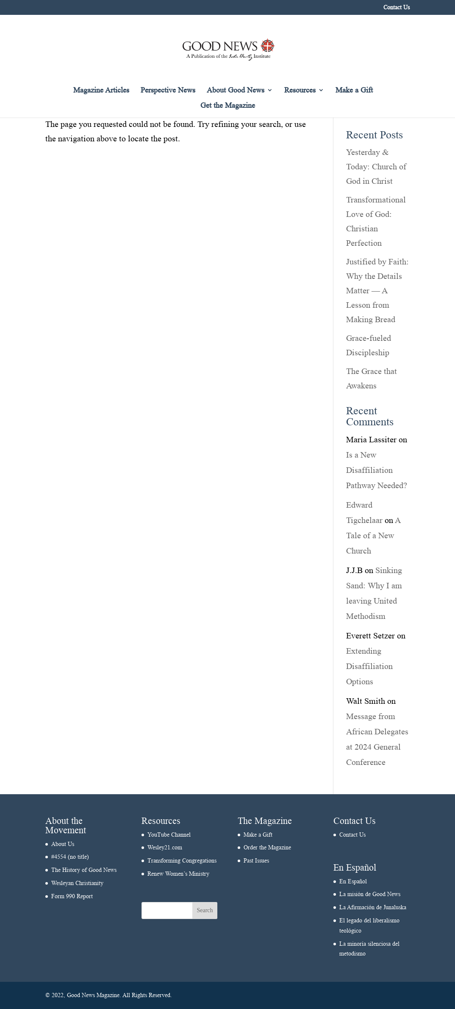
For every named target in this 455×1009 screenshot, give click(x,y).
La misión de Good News (369, 894)
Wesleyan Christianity (77, 883)
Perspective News (168, 90)
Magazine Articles (101, 90)
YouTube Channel (169, 835)
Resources (300, 90)
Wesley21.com (164, 847)
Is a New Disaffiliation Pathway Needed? (376, 470)
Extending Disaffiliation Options (369, 666)
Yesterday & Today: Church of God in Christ (376, 166)
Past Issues (256, 860)
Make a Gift (354, 90)
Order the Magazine (267, 847)
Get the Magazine (227, 106)
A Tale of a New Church (373, 535)
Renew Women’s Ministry (178, 874)
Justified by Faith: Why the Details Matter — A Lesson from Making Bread (377, 290)
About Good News (235, 90)
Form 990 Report (72, 896)
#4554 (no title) (70, 857)
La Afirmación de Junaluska (372, 907)
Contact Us (396, 8)
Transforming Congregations (181, 860)
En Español (353, 881)
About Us (62, 844)
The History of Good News (84, 870)
